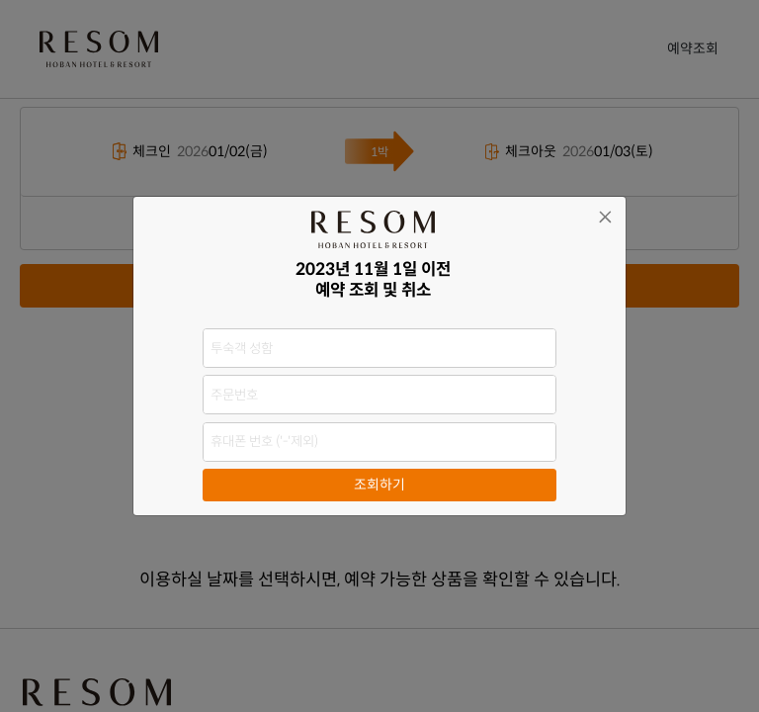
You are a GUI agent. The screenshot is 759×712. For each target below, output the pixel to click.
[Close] (605, 217)
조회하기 (379, 484)
